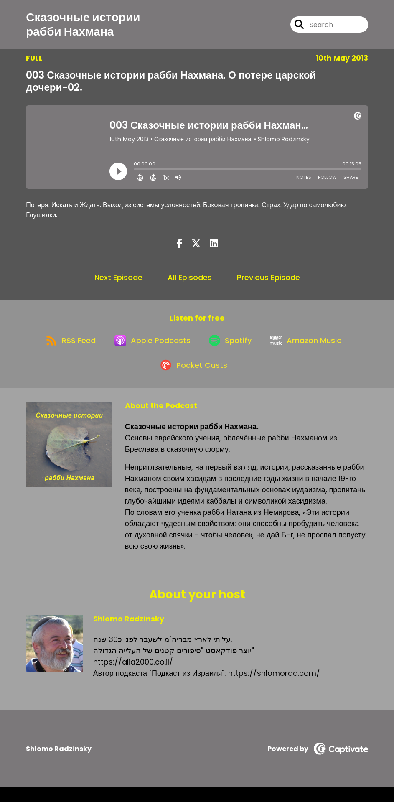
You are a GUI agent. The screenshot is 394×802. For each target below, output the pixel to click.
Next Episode (118, 281)
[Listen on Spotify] (231, 349)
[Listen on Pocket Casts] (193, 379)
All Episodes (190, 281)
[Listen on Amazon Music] (311, 349)
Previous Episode (268, 281)
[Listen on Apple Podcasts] (150, 349)
